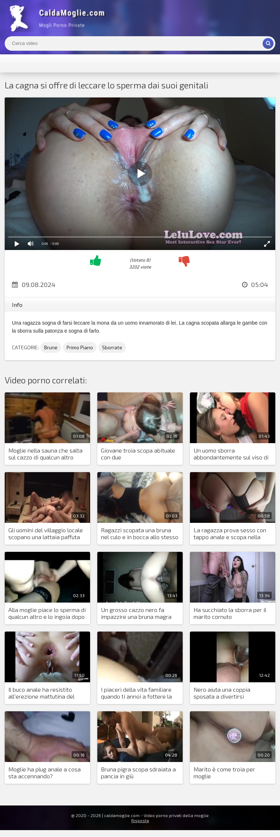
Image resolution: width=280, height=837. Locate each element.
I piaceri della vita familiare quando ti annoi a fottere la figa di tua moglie (136, 693)
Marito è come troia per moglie (224, 772)
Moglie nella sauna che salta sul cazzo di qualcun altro (45, 454)
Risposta (140, 820)
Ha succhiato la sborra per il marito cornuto (230, 613)
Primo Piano (80, 347)
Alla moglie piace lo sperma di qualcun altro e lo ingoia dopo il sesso (47, 613)
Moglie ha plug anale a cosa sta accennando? (44, 772)
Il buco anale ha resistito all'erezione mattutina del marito (41, 693)
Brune (51, 347)
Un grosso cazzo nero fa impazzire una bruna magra (136, 613)
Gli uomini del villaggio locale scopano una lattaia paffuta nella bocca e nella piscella (45, 533)
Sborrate (112, 347)
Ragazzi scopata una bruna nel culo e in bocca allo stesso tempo (139, 533)
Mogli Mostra (59, 18)
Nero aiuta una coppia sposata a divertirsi (222, 693)
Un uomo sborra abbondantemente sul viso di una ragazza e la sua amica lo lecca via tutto (232, 454)
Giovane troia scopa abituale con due (138, 454)
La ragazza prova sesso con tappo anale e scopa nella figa (230, 533)
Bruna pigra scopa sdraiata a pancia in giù (138, 772)
